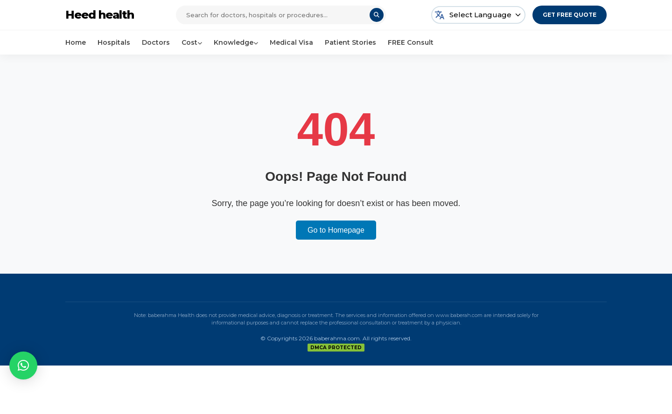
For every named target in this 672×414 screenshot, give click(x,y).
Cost (192, 42)
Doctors (156, 42)
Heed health (99, 14)
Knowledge (236, 42)
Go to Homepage (336, 230)
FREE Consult (411, 42)
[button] (23, 366)
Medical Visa (291, 42)
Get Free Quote (569, 14)
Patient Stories (350, 42)
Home (75, 42)
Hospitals (114, 42)
